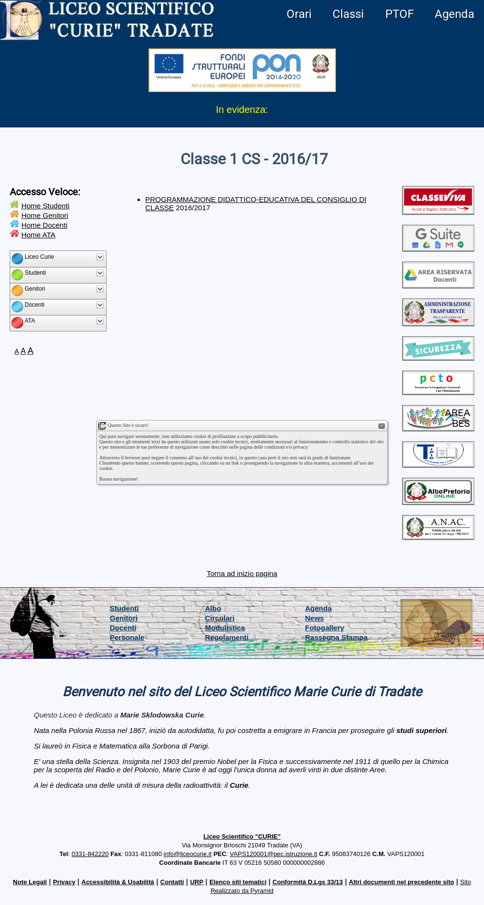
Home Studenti (45, 206)
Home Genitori (44, 215)
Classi (348, 14)
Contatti (172, 882)
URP (196, 882)
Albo (213, 608)
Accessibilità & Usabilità (117, 882)
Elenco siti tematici (238, 882)
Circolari (220, 618)
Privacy (64, 882)
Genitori (124, 618)
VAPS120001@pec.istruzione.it (274, 854)
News (314, 618)
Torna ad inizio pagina (242, 573)
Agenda (454, 14)
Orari (299, 14)
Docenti (123, 628)
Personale (127, 637)
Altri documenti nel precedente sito (401, 882)
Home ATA (38, 235)
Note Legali (30, 882)
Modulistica (225, 628)
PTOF (399, 14)
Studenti (124, 608)
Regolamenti (227, 637)
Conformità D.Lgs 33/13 (307, 882)
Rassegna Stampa (336, 637)
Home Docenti (44, 225)
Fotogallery (324, 628)
